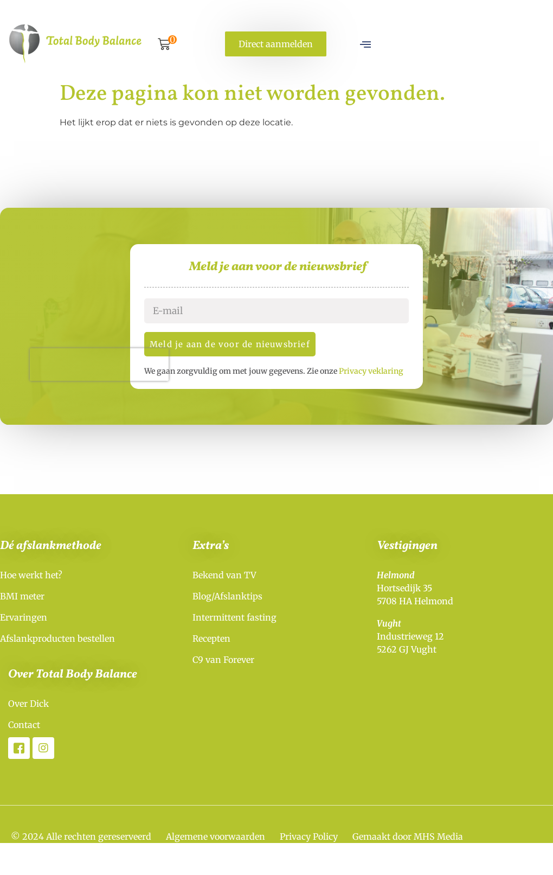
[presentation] (115, 368)
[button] (164, 45)
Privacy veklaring (387, 375)
